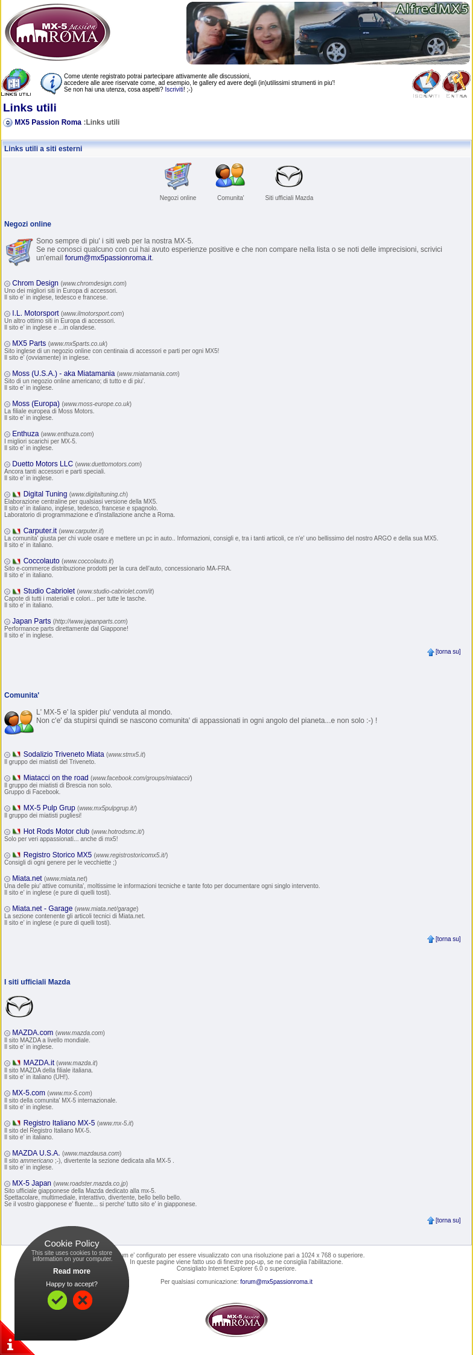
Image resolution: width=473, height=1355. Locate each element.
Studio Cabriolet (89, 591)
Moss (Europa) (72, 403)
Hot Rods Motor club (84, 831)
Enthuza (53, 434)
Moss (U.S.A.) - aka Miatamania (95, 373)
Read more (71, 1271)
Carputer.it (64, 531)
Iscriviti (174, 89)
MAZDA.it (61, 1063)
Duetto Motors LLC (77, 464)
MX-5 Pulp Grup (80, 808)
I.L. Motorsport (68, 313)
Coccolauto (69, 561)
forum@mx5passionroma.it (108, 258)
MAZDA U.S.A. (66, 1153)
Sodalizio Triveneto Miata (84, 754)
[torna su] (443, 651)
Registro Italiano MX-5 (79, 1123)
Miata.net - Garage (75, 908)
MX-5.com (52, 1093)
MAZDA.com (58, 1032)
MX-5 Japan (70, 1183)
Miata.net (49, 878)
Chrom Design (69, 283)
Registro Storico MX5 (96, 855)
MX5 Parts (59, 343)
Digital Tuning (76, 494)
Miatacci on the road (108, 778)
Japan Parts (69, 621)
